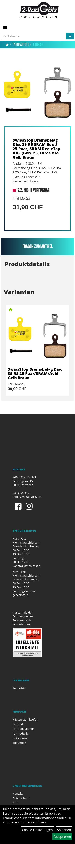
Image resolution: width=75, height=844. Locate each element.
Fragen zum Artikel (37, 246)
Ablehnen (64, 830)
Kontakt (18, 793)
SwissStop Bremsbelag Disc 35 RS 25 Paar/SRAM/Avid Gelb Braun (35, 373)
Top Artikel (20, 688)
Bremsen (38, 44)
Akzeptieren (62, 836)
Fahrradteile (21, 44)
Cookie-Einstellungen (37, 830)
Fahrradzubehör (23, 729)
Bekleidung (20, 738)
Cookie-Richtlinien (32, 822)
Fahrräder (19, 724)
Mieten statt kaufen (25, 719)
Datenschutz (21, 798)
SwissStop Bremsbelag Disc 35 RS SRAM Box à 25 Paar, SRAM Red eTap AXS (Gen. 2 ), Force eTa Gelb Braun (36, 148)
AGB (15, 803)
